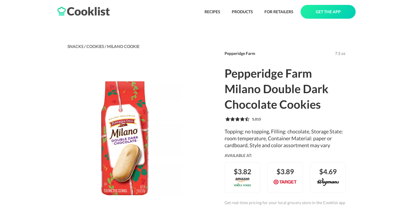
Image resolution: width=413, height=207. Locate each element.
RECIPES (212, 11)
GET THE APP (328, 11)
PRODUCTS (242, 11)
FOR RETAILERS (278, 11)
